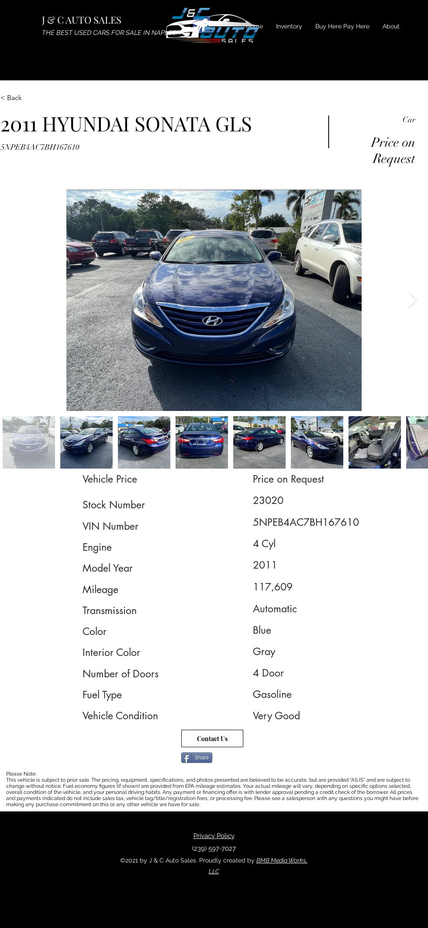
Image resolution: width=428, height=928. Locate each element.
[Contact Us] (212, 738)
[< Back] (31, 98)
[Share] (196, 757)
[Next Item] (413, 300)
